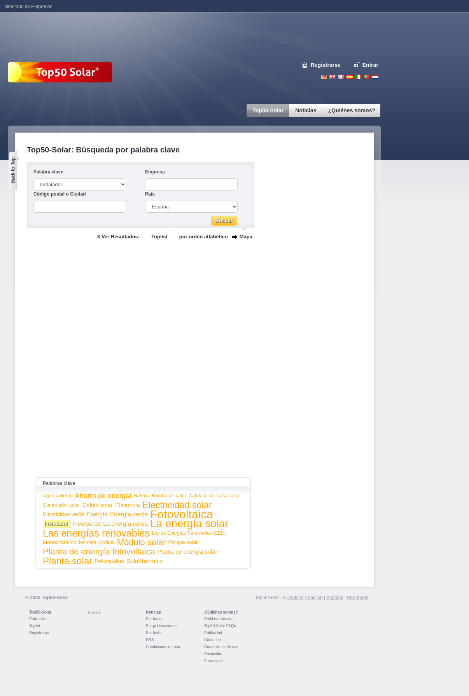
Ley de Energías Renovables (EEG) (189, 533)
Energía (97, 514)
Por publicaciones (161, 626)
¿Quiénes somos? (221, 612)
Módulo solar (141, 542)
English (332, 77)
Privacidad (213, 654)
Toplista (94, 612)
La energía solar (189, 524)
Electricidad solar (177, 505)
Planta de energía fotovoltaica (99, 551)
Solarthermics (144, 561)
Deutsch (324, 77)
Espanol (349, 77)
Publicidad (213, 633)
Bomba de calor (169, 495)
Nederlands (375, 77)
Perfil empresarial (219, 619)
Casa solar (228, 495)
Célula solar (97, 505)
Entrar (370, 65)
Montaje (87, 542)
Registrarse (326, 65)
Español (334, 597)
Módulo (106, 542)
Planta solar (67, 561)
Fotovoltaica (181, 514)
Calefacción (201, 495)
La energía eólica (125, 523)
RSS (150, 640)
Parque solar (183, 542)
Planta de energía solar (187, 552)
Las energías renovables (96, 533)
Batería (142, 495)
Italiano (358, 77)
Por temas (155, 619)
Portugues (367, 77)
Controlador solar (61, 505)
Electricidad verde (63, 514)
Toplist (159, 237)
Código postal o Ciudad (59, 194)
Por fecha (154, 633)
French (341, 77)
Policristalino (109, 561)
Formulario (213, 661)
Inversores (87, 523)
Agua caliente (58, 495)
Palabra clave (48, 172)
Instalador (56, 524)
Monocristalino (60, 542)
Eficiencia (127, 505)
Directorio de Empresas (28, 6)
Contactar (212, 640)
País (150, 194)
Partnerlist (38, 619)
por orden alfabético (203, 237)
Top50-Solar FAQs (220, 626)
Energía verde (129, 514)
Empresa (155, 172)
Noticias (153, 612)
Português (357, 597)
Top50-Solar (40, 612)
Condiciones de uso (163, 647)
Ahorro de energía (103, 496)
